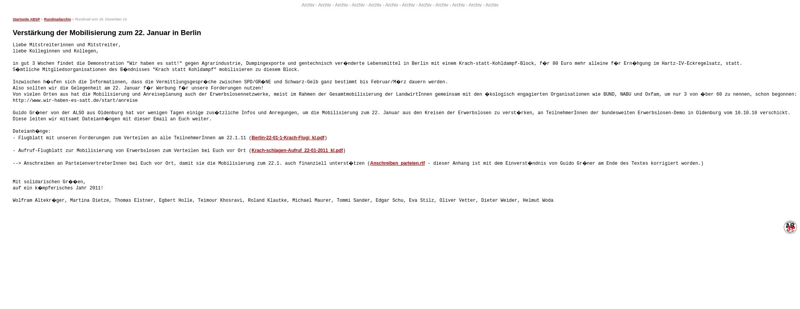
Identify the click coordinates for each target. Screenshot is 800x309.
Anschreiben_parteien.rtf (398, 162)
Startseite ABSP (26, 19)
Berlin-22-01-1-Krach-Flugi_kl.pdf (287, 137)
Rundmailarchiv (57, 19)
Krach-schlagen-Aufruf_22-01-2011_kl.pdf (297, 150)
